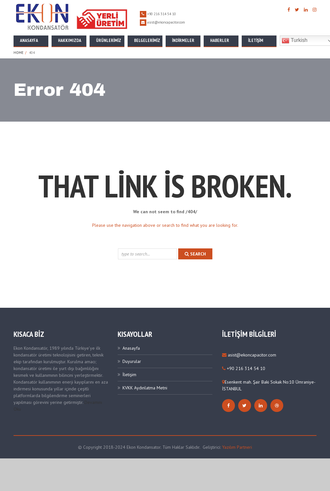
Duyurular (131, 361)
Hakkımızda (69, 40)
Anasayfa (29, 40)
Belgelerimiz (147, 40)
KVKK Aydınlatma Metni (144, 388)
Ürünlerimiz (108, 40)
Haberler (219, 40)
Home (19, 52)
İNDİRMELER (183, 40)
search (195, 254)
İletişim (255, 40)
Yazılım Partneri (237, 447)
